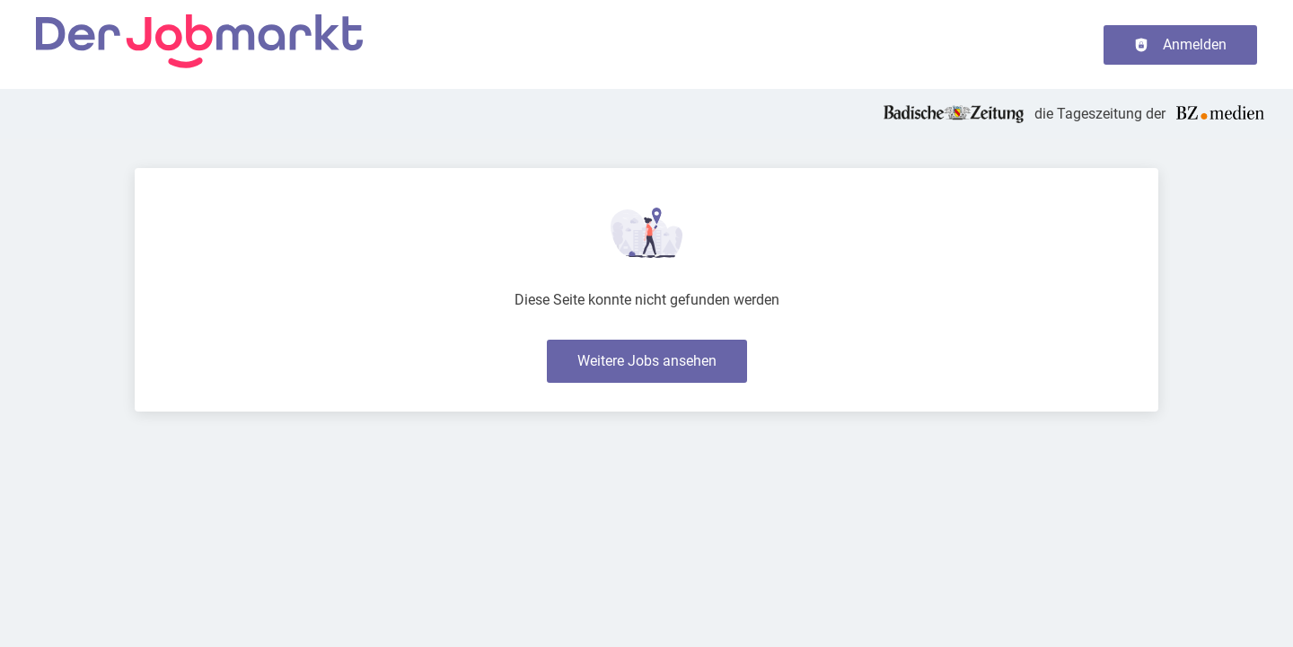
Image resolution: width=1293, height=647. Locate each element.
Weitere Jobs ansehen (647, 360)
